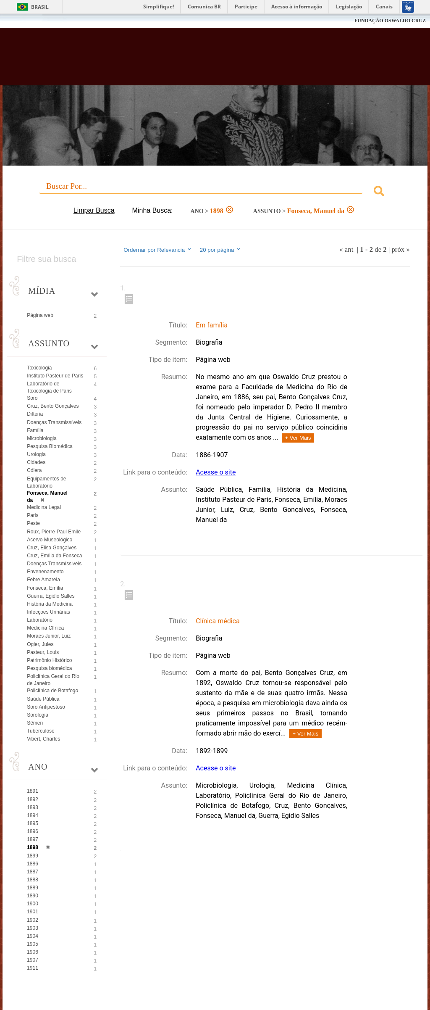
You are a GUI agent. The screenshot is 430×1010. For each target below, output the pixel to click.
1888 (32, 880)
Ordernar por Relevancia (157, 249)
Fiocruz (25, 21)
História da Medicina (50, 604)
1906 (32, 952)
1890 (32, 896)
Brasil (40, 7)
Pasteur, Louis (43, 652)
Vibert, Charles (43, 739)
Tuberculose (41, 731)
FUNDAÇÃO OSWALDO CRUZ (390, 21)
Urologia (36, 454)
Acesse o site (216, 472)
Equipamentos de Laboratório (46, 482)
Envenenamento (45, 572)
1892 (32, 799)
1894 (32, 815)
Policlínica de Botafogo (52, 691)
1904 (32, 936)
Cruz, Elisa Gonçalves (51, 548)
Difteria (35, 414)
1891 (32, 791)
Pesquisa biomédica (49, 668)
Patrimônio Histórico (49, 660)
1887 (32, 872)
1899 (32, 856)
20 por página (220, 249)
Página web (40, 315)
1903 (32, 928)
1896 (32, 831)
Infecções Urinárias (48, 612)
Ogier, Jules (40, 644)
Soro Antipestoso (46, 707)
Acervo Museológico (49, 540)
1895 (32, 823)
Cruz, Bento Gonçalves (53, 406)
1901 (32, 912)
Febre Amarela (43, 580)
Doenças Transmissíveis (54, 422)
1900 (32, 904)
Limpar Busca (94, 210)
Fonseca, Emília (45, 588)
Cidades (36, 462)
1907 (32, 960)
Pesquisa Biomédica (50, 446)
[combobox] (215, 192)
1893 (32, 807)
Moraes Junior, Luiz (49, 636)
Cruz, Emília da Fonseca (54, 556)
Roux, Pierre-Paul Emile (54, 532)
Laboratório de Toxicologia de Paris (49, 387)
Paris (32, 515)
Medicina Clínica (45, 628)
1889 (32, 888)
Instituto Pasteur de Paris (55, 376)
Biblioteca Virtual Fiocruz (184, 59)
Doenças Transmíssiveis (54, 564)
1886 (32, 864)
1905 (32, 944)
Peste (33, 523)
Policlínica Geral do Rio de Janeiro (53, 679)
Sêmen (35, 723)
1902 (32, 920)
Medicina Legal (44, 507)
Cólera (34, 470)
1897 (32, 839)
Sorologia (37, 715)
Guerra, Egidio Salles (50, 596)
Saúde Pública (43, 699)
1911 (32, 968)
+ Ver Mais (298, 438)
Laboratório (39, 620)
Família (35, 430)
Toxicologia (39, 368)
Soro (32, 398)
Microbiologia (42, 438)
